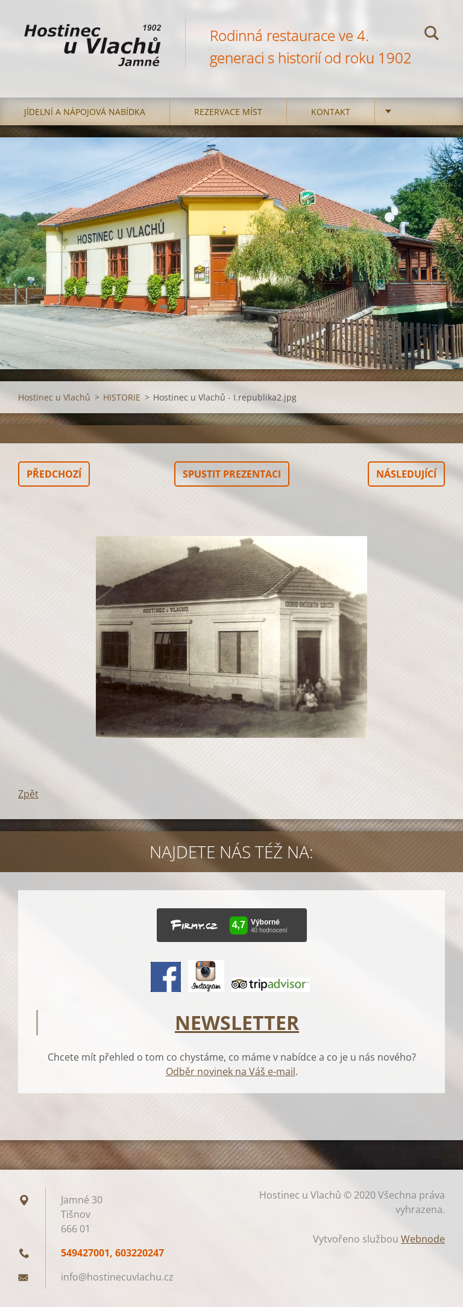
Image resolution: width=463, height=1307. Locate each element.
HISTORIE (121, 397)
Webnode (423, 1239)
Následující (406, 474)
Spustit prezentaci (232, 474)
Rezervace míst (228, 111)
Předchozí (54, 474)
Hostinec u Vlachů (54, 397)
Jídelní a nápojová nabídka (84, 111)
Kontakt (330, 111)
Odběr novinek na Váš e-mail (230, 1071)
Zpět (28, 793)
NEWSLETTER (237, 1022)
